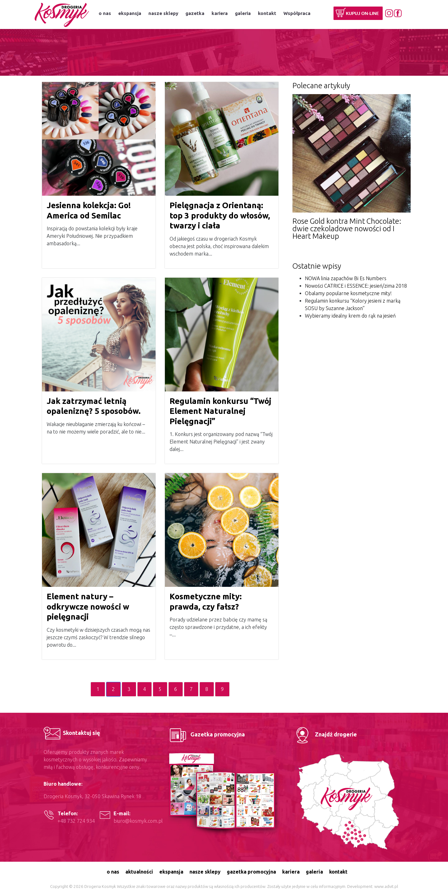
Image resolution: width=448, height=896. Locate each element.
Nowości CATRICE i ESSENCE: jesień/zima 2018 (356, 286)
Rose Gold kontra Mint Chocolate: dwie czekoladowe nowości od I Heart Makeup (346, 228)
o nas (105, 13)
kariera (220, 13)
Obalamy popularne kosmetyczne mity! (348, 293)
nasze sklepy (163, 13)
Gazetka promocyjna (206, 734)
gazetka (194, 13)
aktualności (139, 871)
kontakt (267, 13)
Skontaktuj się (72, 733)
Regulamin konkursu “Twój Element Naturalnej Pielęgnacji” (220, 411)
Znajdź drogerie (324, 734)
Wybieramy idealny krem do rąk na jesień (350, 316)
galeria (243, 13)
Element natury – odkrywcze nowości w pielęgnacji (88, 606)
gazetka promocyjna (251, 871)
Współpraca (296, 13)
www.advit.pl (386, 886)
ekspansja (129, 13)
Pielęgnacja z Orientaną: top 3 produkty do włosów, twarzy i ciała (220, 215)
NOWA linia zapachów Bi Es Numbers (345, 278)
